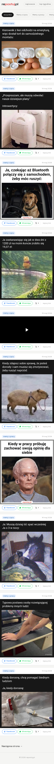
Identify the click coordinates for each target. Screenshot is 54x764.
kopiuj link (47, 79)
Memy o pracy (38, 15)
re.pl (10, 4)
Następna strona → (12, 746)
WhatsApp (25, 79)
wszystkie (8, 15)
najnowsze (30, 4)
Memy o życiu (22, 15)
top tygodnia (45, 4)
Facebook (9, 79)
